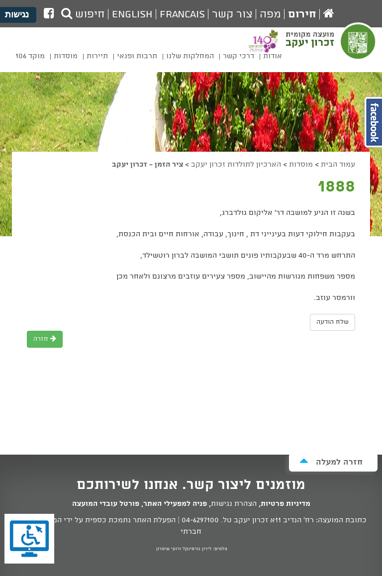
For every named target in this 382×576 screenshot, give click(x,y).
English (132, 14)
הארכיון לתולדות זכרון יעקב (236, 164)
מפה (270, 14)
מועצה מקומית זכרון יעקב (331, 47)
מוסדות (301, 164)
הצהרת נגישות (234, 503)
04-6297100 (200, 520)
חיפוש (83, 14)
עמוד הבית (338, 164)
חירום (302, 14)
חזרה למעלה (331, 462)
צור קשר (232, 14)
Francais (182, 14)
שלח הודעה (332, 322)
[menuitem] (273, 58)
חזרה (44, 339)
